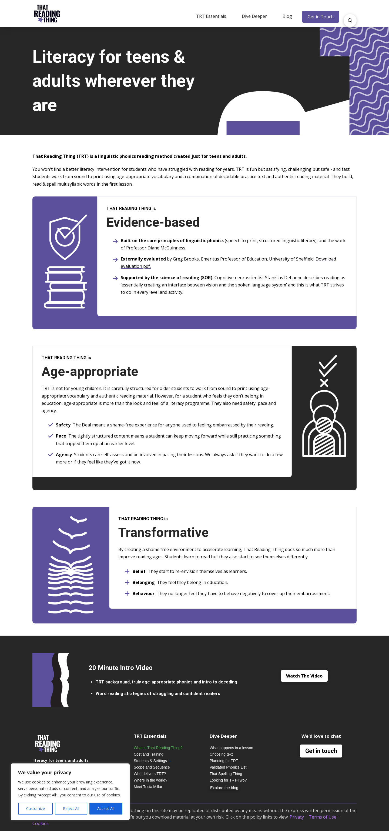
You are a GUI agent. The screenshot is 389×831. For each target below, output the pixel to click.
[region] (70, 791)
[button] (211, 16)
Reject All (71, 808)
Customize (35, 808)
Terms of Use (322, 817)
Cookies (40, 823)
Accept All (105, 808)
